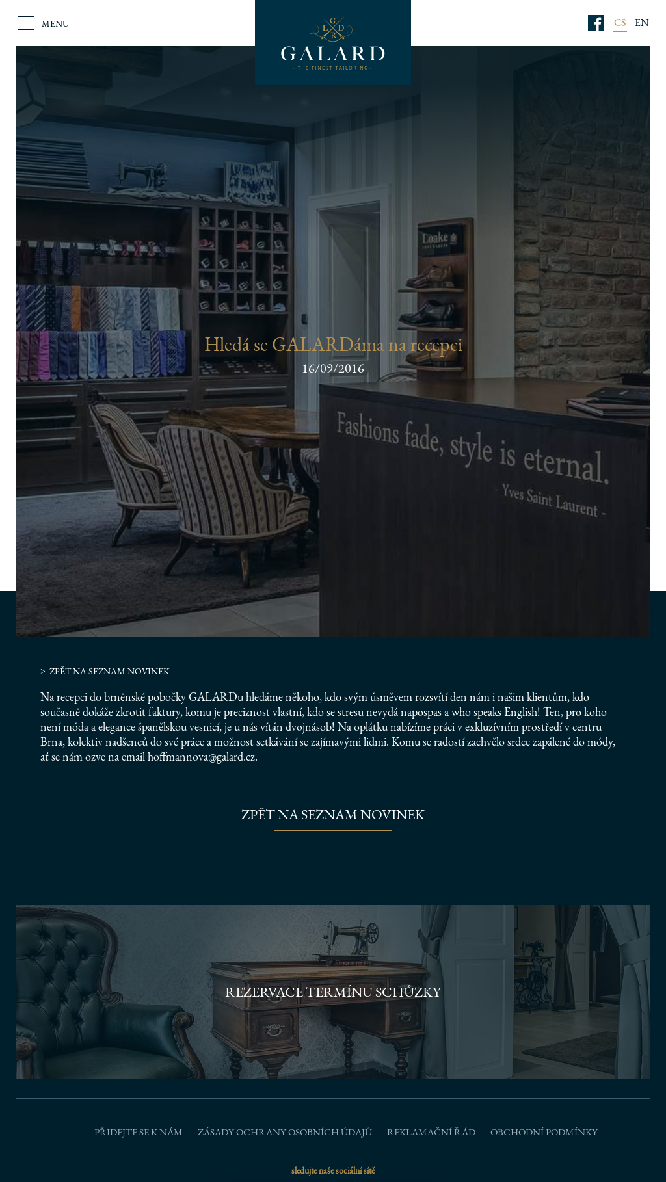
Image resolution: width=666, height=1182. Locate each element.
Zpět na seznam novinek (109, 671)
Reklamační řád (431, 1131)
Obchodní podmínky (544, 1131)
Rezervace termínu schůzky (333, 991)
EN (642, 22)
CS (620, 22)
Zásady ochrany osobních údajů (285, 1131)
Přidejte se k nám (138, 1131)
